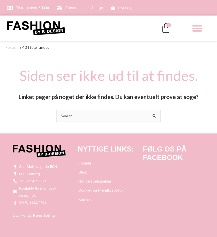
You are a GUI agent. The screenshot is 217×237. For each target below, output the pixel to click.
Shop (82, 172)
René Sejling (44, 215)
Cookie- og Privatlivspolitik (100, 190)
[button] (197, 28)
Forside (84, 163)
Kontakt (84, 199)
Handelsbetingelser (94, 181)
